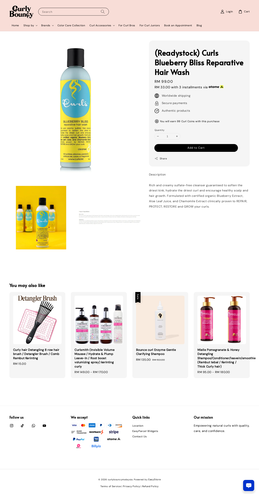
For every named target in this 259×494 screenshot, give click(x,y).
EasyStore (154, 479)
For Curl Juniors (150, 25)
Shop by (28, 25)
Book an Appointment (178, 25)
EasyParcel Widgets (145, 431)
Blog (199, 25)
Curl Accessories (100, 25)
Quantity (160, 130)
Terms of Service (110, 486)
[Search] (103, 11)
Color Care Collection (71, 25)
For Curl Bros (127, 25)
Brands (45, 25)
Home (15, 25)
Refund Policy (150, 486)
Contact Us (139, 436)
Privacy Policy (131, 486)
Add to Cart (196, 148)
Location (137, 425)
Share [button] (161, 158)
